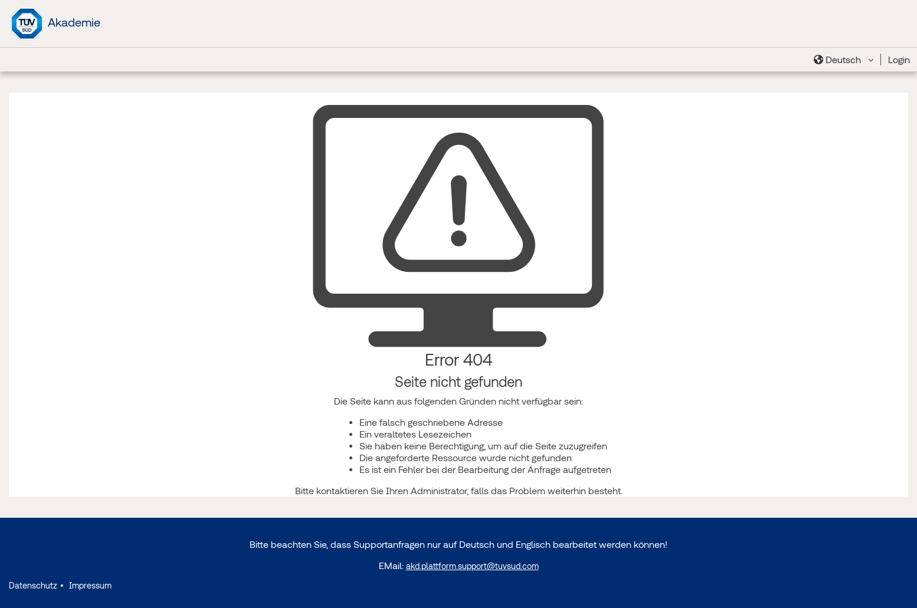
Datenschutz (33, 585)
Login (899, 59)
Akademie (54, 23)
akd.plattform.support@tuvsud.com (472, 566)
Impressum (89, 585)
